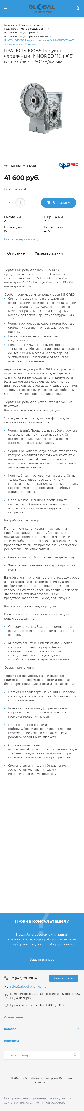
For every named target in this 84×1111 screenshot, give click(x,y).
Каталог (10, 1029)
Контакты (11, 1041)
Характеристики (49, 253)
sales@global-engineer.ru (28, 986)
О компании (13, 1017)
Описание (16, 253)
